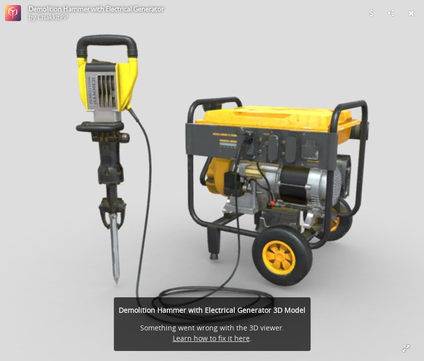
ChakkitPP (53, 17)
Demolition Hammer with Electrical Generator (96, 9)
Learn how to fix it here (211, 338)
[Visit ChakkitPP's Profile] (13, 13)
